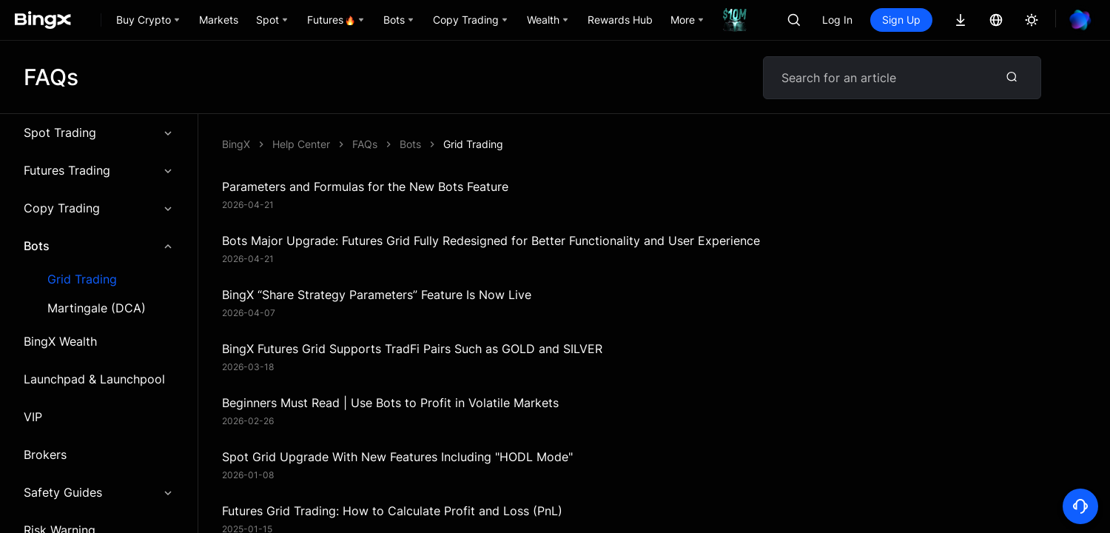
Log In (837, 19)
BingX (236, 144)
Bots (99, 245)
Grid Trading (82, 279)
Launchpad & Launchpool (94, 379)
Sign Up (901, 19)
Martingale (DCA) (96, 308)
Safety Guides (99, 492)
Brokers (45, 454)
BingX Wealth (60, 341)
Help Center (301, 144)
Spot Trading (99, 132)
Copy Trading (99, 208)
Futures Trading (99, 170)
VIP (33, 416)
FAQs (364, 144)
